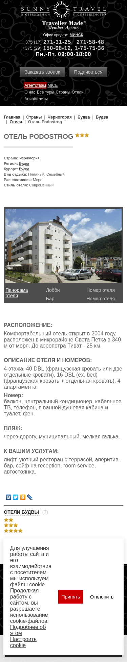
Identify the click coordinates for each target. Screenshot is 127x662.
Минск (76, 35)
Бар (50, 298)
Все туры (45, 92)
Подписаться (88, 72)
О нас (29, 92)
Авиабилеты (36, 99)
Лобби (53, 290)
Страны (63, 92)
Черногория (29, 158)
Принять (71, 597)
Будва (24, 163)
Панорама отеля (16, 292)
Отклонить (101, 597)
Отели (78, 92)
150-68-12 (57, 48)
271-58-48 (90, 42)
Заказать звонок (42, 72)
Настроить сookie (23, 642)
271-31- (53, 42)
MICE (52, 85)
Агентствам (35, 85)
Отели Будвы (21, 512)
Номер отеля (100, 290)
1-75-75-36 (89, 48)
